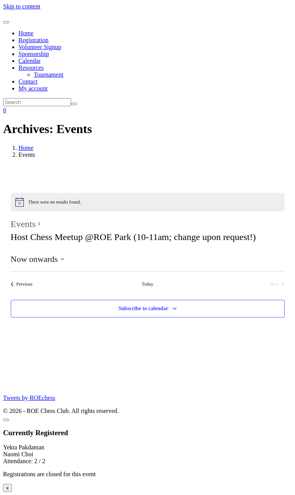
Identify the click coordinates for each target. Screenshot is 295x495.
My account (33, 88)
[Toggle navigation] (6, 22)
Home (25, 33)
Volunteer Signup (39, 47)
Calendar (29, 61)
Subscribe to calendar (143, 308)
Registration (33, 40)
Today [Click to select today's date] (147, 284)
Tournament (48, 74)
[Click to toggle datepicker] (38, 259)
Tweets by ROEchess (29, 398)
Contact (28, 81)
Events (23, 224)
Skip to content (21, 6)
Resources (31, 67)
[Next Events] (277, 284)
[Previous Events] (22, 284)
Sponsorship (33, 54)
